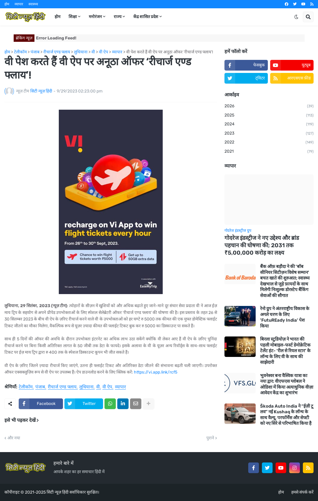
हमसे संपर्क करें (302, 492)
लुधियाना (86, 387)
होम (6, 4)
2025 (269, 116)
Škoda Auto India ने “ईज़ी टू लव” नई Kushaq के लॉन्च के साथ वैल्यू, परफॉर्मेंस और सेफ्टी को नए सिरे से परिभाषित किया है (286, 414)
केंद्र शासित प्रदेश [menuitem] (145, 16)
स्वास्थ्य (33, 4)
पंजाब (40, 387)
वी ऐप (107, 387)
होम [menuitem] (57, 16)
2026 (269, 106)
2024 (269, 124)
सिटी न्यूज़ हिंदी (58, 492)
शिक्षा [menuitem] (73, 16)
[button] (296, 17)
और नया (13, 438)
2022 (269, 143)
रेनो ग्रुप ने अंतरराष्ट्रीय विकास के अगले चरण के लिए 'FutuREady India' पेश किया (284, 317)
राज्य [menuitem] (117, 16)
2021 (269, 152)
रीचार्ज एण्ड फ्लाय (62, 387)
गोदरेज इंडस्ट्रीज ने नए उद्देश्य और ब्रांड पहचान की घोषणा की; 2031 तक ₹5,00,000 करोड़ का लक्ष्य (261, 245)
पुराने (210, 438)
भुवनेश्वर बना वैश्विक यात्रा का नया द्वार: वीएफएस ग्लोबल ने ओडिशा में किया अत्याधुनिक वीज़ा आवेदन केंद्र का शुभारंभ (286, 384)
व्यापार (19, 4)
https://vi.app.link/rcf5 (155, 372)
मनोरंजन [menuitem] (95, 16)
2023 (269, 134)
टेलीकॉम (26, 387)
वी (98, 387)
